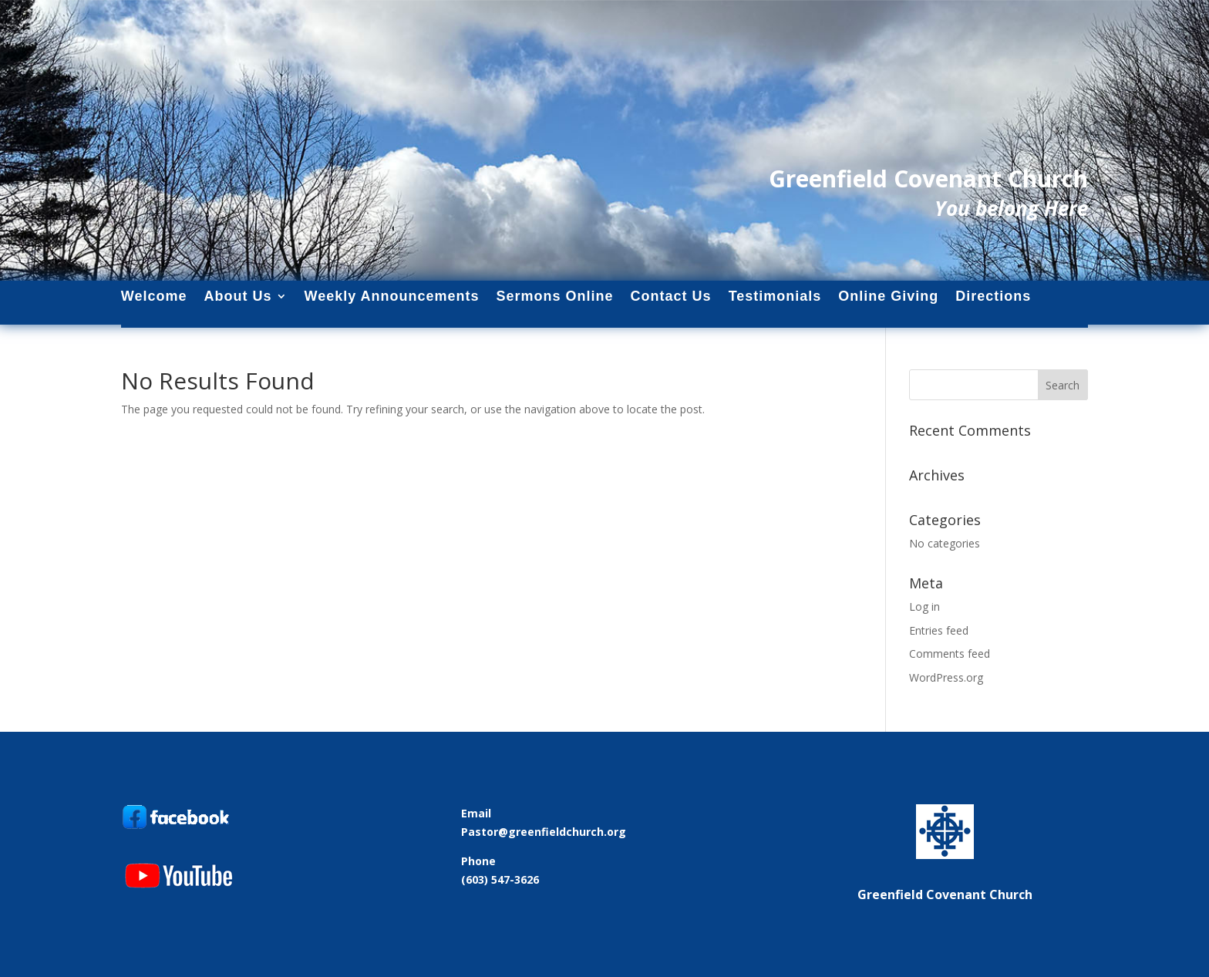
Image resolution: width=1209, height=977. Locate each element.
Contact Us (671, 296)
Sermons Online (555, 296)
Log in (924, 606)
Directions (993, 296)
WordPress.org (946, 677)
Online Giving (888, 296)
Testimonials (775, 296)
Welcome (154, 296)
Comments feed (949, 653)
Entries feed (938, 630)
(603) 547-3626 (500, 879)
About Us (238, 296)
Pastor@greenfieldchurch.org (543, 831)
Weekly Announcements (392, 296)
